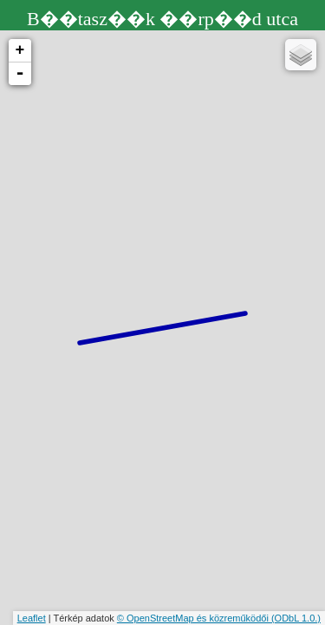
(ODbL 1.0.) (296, 618)
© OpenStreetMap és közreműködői (194, 618)
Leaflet (31, 618)
